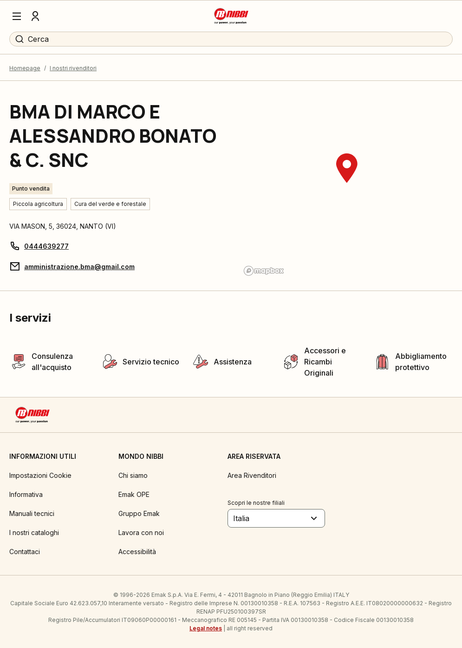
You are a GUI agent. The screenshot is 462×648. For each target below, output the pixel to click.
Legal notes (205, 628)
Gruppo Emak (139, 513)
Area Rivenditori (252, 475)
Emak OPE (134, 494)
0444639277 (46, 246)
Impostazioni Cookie (40, 475)
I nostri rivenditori (73, 68)
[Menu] (16, 16)
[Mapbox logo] (263, 270)
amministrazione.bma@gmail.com (79, 267)
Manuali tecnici (31, 513)
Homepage (24, 68)
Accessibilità (137, 551)
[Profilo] (35, 16)
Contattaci (24, 551)
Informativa (26, 494)
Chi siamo (133, 475)
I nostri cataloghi (34, 532)
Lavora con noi (141, 532)
